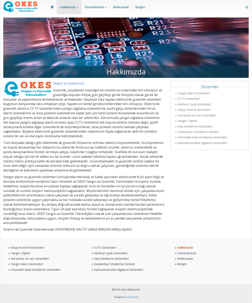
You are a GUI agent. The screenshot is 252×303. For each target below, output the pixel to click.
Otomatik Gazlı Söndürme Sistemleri (202, 137)
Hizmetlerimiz (96, 7)
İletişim (140, 7)
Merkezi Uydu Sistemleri (194, 104)
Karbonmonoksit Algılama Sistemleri (202, 143)
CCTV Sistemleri (188, 99)
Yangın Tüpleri (187, 121)
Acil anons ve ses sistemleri (197, 115)
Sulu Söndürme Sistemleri (195, 126)
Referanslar (121, 7)
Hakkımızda (69, 7)
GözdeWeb (131, 297)
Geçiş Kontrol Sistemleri (194, 110)
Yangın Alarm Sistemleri (194, 93)
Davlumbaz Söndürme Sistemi (198, 132)
